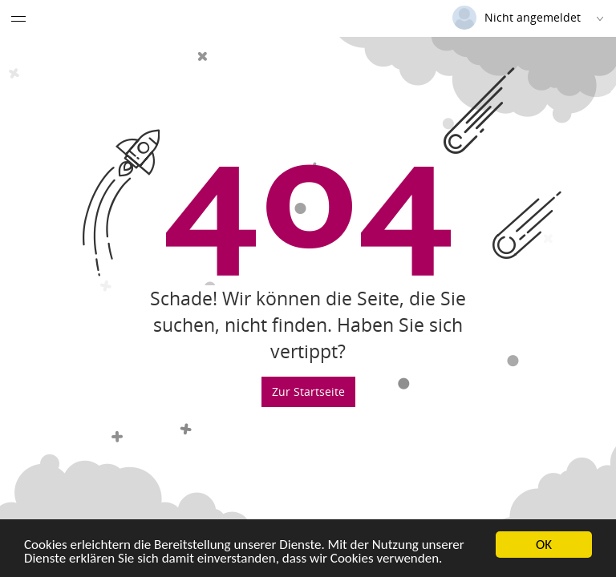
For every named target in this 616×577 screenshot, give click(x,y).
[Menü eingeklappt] (18, 18)
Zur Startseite (308, 391)
